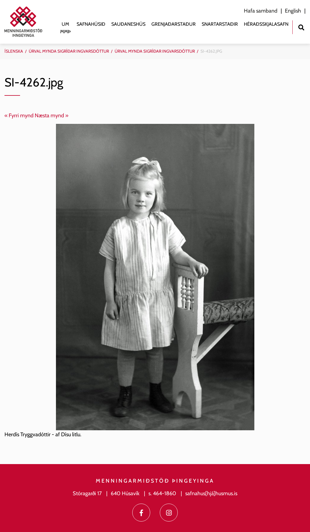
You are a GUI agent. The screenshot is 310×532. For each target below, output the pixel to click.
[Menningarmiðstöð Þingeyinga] (26, 21)
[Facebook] (141, 513)
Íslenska (13, 51)
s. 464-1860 (162, 493)
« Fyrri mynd (19, 115)
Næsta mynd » (52, 115)
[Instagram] (169, 513)
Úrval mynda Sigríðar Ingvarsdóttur (69, 51)
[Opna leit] (301, 26)
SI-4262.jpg (211, 51)
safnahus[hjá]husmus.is (211, 493)
